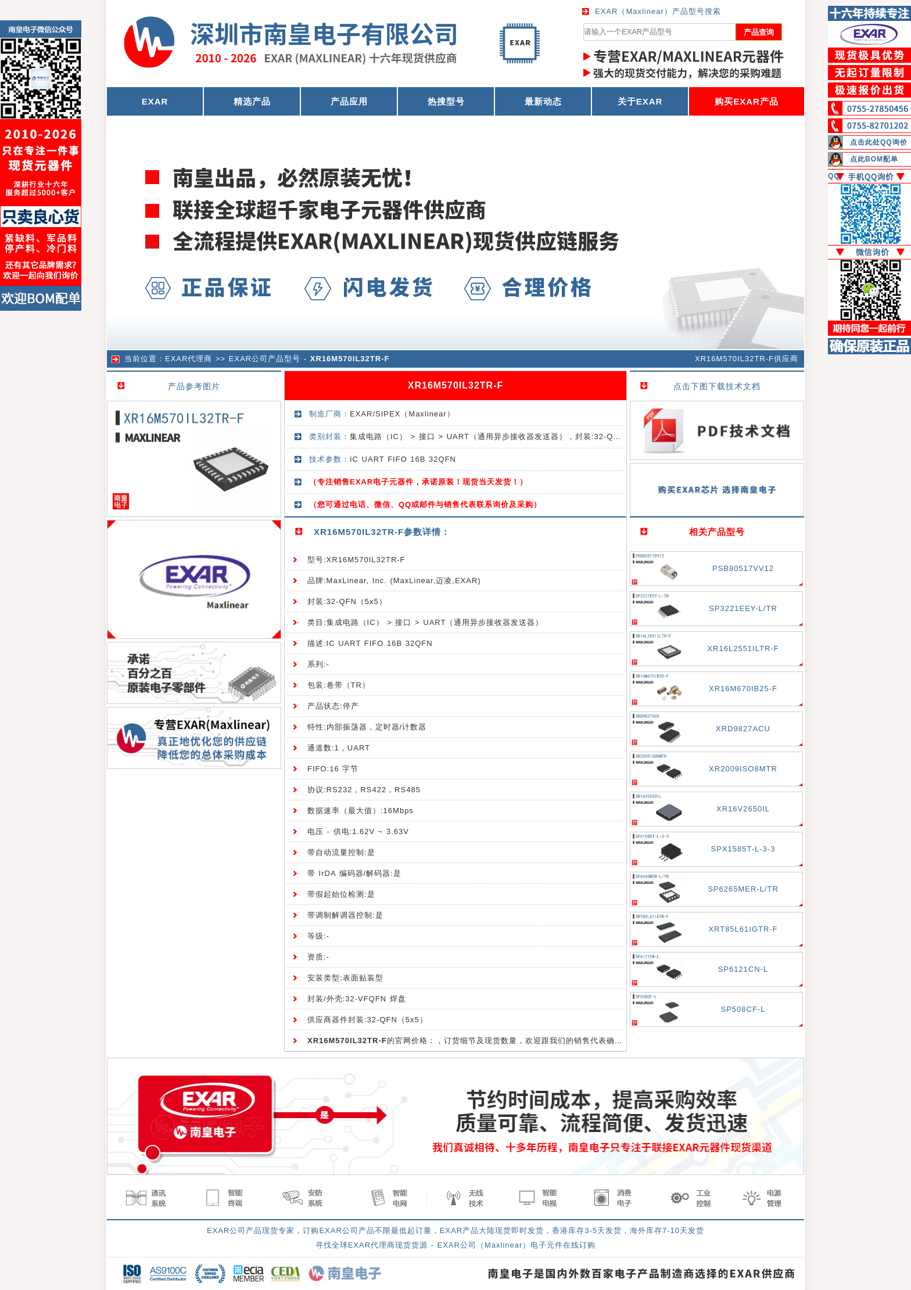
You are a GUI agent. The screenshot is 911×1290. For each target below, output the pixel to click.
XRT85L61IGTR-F (742, 929)
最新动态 (543, 101)
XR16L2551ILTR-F (743, 648)
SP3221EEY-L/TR (743, 608)
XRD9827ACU (743, 728)
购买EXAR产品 (747, 101)
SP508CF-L (743, 1009)
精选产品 (252, 101)
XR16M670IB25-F (743, 688)
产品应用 (349, 101)
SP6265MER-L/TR (743, 889)
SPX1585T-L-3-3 (743, 849)
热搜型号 (446, 101)
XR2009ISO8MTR (743, 768)
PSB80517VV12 (743, 568)
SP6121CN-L (743, 969)
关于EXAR (640, 101)
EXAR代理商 (188, 358)
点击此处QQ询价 (879, 142)
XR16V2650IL (743, 808)
